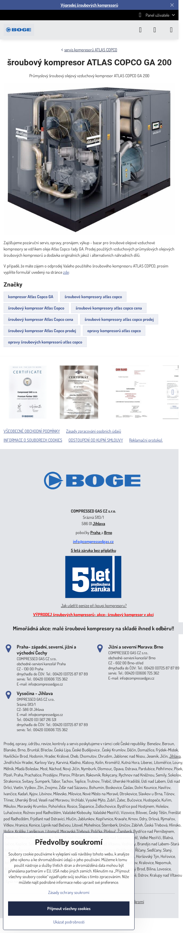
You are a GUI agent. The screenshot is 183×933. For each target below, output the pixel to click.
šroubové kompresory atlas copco (93, 296)
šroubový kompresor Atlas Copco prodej (42, 330)
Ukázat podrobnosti (69, 921)
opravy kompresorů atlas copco (114, 330)
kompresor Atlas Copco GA (30, 296)
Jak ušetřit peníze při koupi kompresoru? (94, 605)
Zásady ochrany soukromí (68, 892)
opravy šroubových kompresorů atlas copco (45, 341)
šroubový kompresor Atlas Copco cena (40, 319)
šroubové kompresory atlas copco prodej (119, 319)
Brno (108, 532)
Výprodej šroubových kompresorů (89, 4)
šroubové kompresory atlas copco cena (109, 307)
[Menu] (171, 30)
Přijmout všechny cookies (69, 908)
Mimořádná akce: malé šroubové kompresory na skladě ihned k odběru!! (93, 628)
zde (66, 272)
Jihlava (99, 523)
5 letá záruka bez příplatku (93, 550)
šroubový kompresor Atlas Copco (36, 307)
